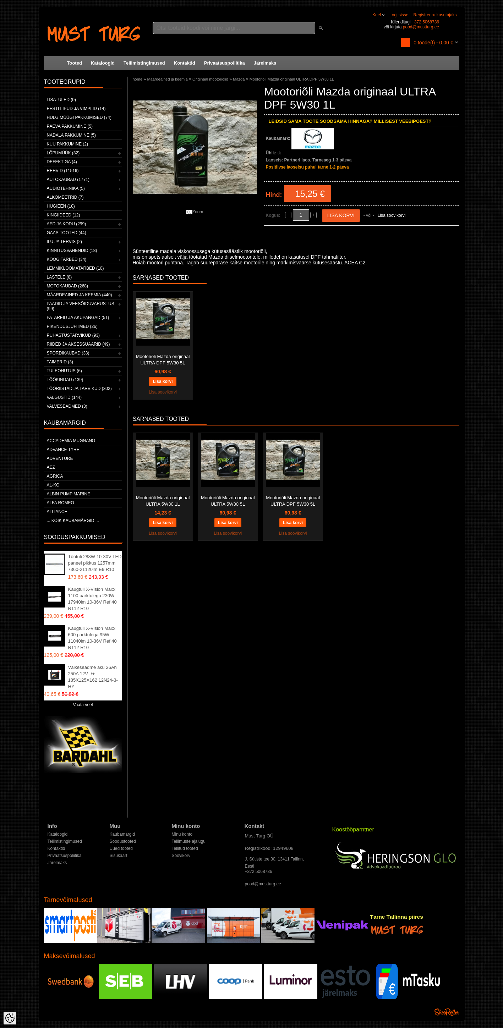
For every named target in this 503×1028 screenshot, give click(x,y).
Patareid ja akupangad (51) (78, 317)
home (138, 79)
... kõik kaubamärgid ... (73, 520)
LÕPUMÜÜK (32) (63, 152)
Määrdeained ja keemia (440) (79, 294)
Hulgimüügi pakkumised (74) (79, 117)
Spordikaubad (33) (68, 353)
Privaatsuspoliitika (224, 63)
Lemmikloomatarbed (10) (75, 268)
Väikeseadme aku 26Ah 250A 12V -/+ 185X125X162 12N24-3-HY (93, 677)
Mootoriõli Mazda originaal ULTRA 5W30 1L (163, 501)
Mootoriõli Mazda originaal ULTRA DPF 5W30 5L (163, 359)
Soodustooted (123, 841)
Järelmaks (265, 63)
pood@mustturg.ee (421, 26)
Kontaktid (184, 63)
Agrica (55, 476)
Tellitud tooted (185, 848)
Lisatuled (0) (61, 99)
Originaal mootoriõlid (210, 79)
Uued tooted (121, 848)
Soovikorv (181, 855)
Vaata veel (83, 704)
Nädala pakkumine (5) (71, 135)
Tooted (74, 63)
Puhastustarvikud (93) (73, 335)
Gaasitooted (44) (66, 232)
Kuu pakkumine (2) (67, 144)
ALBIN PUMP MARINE (68, 493)
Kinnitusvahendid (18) (72, 250)
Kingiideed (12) (63, 215)
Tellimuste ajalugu (189, 841)
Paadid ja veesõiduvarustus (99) (80, 306)
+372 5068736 (425, 22)
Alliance (57, 511)
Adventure (60, 458)
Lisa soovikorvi (392, 215)
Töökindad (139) (65, 379)
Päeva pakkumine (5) (70, 126)
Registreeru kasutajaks (434, 14)
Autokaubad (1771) (68, 179)
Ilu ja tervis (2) (64, 241)
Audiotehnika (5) (66, 188)
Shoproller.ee (446, 1012)
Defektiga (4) (62, 161)
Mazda (239, 79)
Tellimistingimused (144, 63)
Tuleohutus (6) (64, 370)
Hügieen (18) (61, 206)
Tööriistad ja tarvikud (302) (79, 388)
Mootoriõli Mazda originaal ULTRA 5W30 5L (228, 501)
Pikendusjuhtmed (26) (72, 326)
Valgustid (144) (64, 397)
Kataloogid (103, 63)
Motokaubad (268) (67, 286)
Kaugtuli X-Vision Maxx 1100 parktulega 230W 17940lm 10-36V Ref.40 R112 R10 (92, 599)
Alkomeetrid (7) (65, 197)
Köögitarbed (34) (67, 259)
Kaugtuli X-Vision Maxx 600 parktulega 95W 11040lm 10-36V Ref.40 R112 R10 (92, 638)
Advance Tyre (63, 449)
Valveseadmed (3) (67, 406)
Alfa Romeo (60, 502)
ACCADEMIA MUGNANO (71, 440)
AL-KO (53, 485)
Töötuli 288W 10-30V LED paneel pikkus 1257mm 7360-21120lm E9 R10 (95, 563)
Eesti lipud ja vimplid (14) (76, 108)
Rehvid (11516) (63, 170)
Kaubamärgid (122, 834)
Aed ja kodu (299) (66, 223)
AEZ (51, 467)
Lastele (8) (59, 277)
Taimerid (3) (60, 361)
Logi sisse (398, 14)
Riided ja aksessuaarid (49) (78, 344)
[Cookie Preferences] (10, 1018)
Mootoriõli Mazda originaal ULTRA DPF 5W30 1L (292, 79)
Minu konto (182, 834)
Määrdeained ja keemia (167, 79)
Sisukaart (118, 855)
